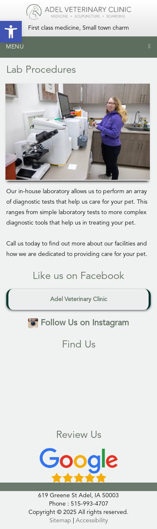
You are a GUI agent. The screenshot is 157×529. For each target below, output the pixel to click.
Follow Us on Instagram (78, 323)
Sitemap (60, 521)
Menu (15, 47)
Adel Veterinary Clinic (78, 299)
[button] (11, 32)
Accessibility (92, 521)
